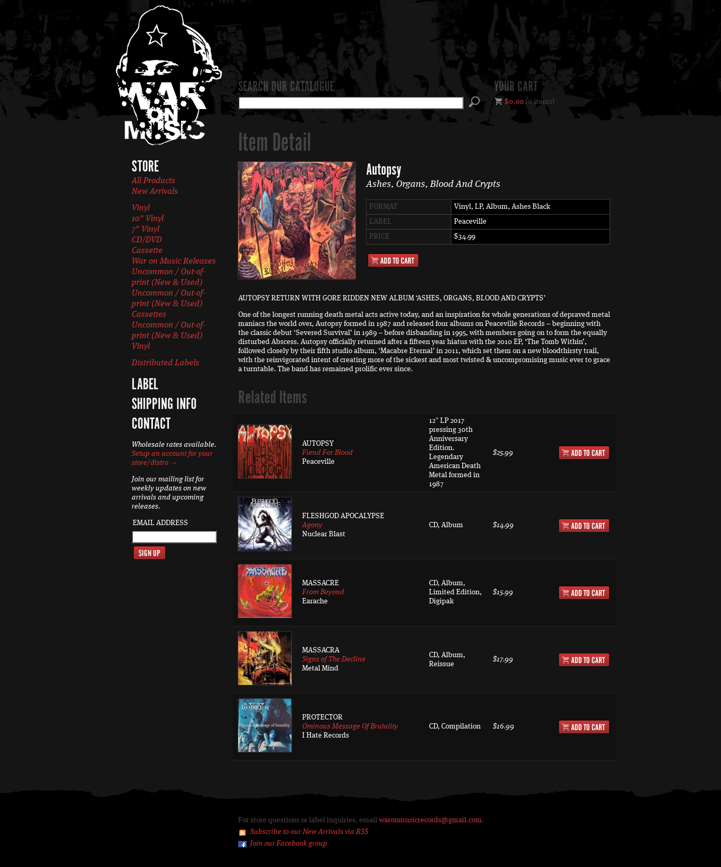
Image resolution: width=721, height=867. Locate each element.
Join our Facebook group (288, 843)
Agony (312, 525)
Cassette (147, 251)
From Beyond (323, 592)
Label (145, 385)
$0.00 (514, 101)
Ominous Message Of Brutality (350, 726)
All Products (153, 181)
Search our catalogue (286, 87)
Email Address (160, 523)
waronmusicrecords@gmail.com (430, 820)
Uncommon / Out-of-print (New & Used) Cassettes (169, 304)
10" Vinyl (148, 219)
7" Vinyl (145, 229)
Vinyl (141, 208)
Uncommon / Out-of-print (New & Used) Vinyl (169, 336)
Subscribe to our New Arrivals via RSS (309, 832)
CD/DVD (147, 240)
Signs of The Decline (334, 659)
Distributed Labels (165, 363)
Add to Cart (393, 260)
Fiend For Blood (327, 452)
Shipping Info (164, 405)
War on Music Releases (174, 261)
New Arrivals (155, 191)
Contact (151, 424)
